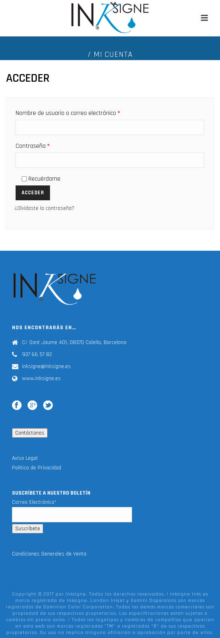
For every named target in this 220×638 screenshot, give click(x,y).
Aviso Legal (25, 458)
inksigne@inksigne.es (46, 366)
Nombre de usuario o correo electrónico (68, 113)
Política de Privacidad (36, 467)
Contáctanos (29, 433)
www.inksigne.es (41, 378)
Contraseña (33, 146)
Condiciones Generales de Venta (49, 553)
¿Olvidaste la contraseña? (44, 208)
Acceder (33, 192)
